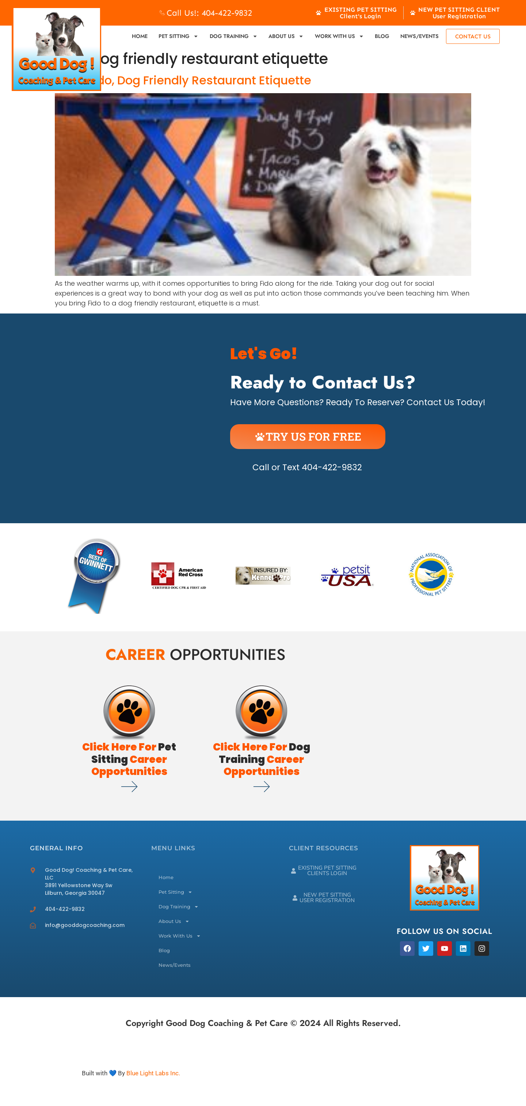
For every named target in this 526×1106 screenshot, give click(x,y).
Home (140, 36)
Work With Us (339, 36)
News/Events (419, 36)
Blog (382, 36)
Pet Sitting (178, 36)
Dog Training (234, 36)
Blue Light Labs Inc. (153, 1073)
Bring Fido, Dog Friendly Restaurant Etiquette (183, 80)
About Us (286, 36)
